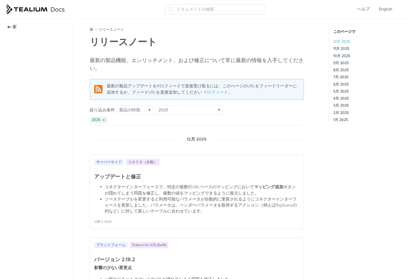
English (385, 9)
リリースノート (111, 29)
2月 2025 (341, 113)
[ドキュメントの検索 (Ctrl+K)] (215, 9)
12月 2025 (341, 41)
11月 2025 (341, 48)
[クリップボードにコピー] (298, 161)
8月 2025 (341, 70)
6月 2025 (341, 84)
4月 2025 (341, 98)
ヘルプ (363, 9)
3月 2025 (341, 105)
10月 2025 (341, 56)
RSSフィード (216, 92)
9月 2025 (341, 63)
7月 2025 (340, 77)
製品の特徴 (135, 110)
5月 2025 (341, 91)
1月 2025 (340, 120)
